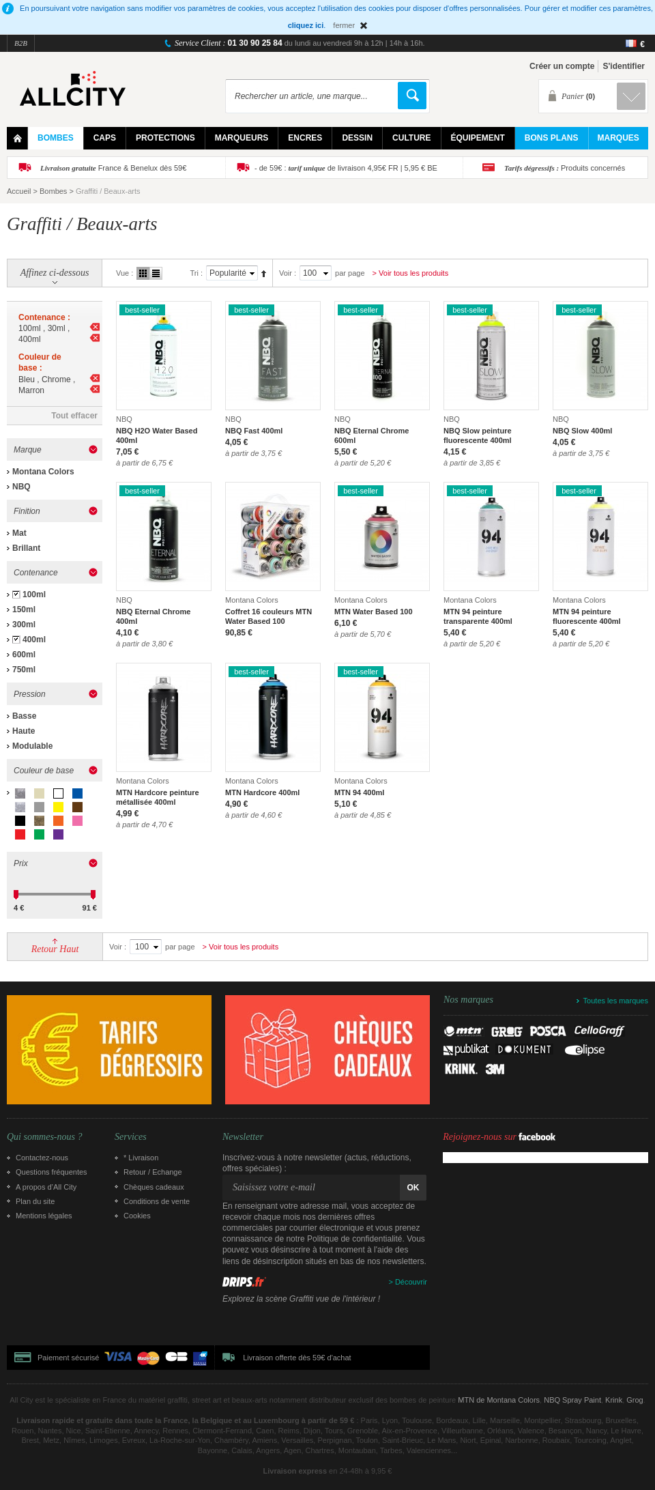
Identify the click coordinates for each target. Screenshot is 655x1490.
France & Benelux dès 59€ (113, 168)
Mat (19, 533)
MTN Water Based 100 (373, 611)
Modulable (32, 746)
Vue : (124, 273)
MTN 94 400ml (359, 792)
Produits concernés (564, 168)
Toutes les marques (615, 1001)
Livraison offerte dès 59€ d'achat (297, 1357)
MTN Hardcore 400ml (262, 792)
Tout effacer (74, 415)
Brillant (26, 548)
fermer (344, 25)
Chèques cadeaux (153, 1187)
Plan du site (35, 1201)
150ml (23, 609)
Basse (24, 716)
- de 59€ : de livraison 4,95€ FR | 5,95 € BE (345, 168)
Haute (23, 731)
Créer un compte (561, 66)
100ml (34, 594)
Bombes (53, 191)
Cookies (137, 1216)
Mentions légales (44, 1216)
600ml (23, 654)
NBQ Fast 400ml (253, 431)
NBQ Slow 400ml (582, 431)
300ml (23, 624)
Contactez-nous (42, 1158)
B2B (20, 43)
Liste (155, 273)
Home (17, 138)
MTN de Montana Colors (499, 1400)
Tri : (196, 273)
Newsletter (242, 1137)
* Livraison (140, 1158)
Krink (613, 1400)
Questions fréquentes (51, 1172)
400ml (34, 639)
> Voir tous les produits (411, 273)
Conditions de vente (156, 1201)
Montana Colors (43, 472)
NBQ (21, 487)
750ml (23, 669)
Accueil (19, 191)
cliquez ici (306, 25)
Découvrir (411, 1282)
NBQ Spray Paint (572, 1400)
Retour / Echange (152, 1172)
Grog (634, 1400)
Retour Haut (55, 949)
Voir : (287, 273)
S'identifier (623, 66)
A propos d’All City (46, 1187)
